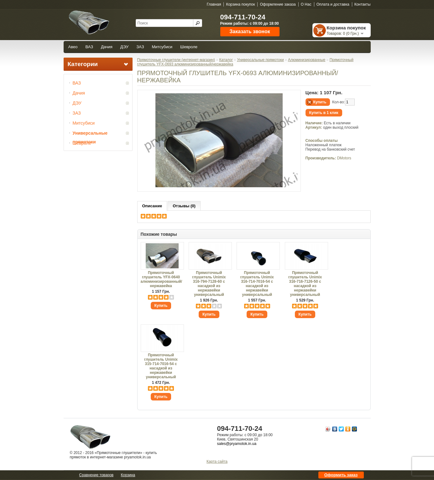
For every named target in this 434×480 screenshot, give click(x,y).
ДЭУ (124, 46)
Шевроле (188, 46)
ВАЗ (89, 46)
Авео (73, 46)
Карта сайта (217, 461)
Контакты (362, 4)
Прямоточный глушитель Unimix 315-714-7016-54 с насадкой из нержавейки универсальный (161, 366)
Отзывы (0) (184, 206)
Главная (214, 4)
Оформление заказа (277, 4)
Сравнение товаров (96, 475)
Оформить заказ (341, 474)
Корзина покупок (240, 4)
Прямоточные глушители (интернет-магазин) (176, 60)
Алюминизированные (306, 60)
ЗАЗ (140, 46)
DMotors (344, 158)
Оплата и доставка (332, 4)
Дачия (106, 46)
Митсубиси (162, 46)
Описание (152, 206)
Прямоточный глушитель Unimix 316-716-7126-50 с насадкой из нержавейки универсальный (305, 284)
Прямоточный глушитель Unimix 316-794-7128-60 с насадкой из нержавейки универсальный (209, 284)
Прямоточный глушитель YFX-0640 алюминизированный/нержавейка (161, 279)
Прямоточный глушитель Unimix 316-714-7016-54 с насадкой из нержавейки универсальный (257, 284)
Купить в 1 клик (323, 113)
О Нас (306, 4)
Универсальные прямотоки (90, 134)
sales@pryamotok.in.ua (237, 443)
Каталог (226, 60)
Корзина (128, 475)
